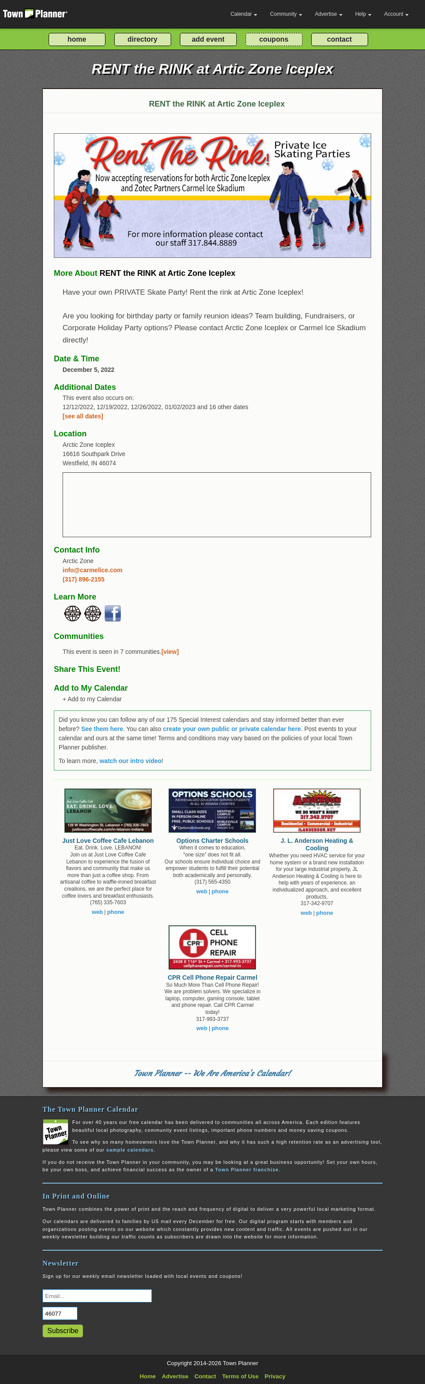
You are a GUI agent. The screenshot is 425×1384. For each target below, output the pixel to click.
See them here (102, 728)
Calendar (244, 14)
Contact (205, 1376)
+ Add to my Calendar (92, 699)
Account (396, 14)
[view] (170, 651)
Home (148, 1376)
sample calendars (130, 1149)
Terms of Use (240, 1376)
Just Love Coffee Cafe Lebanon (108, 840)
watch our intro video (130, 760)
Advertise (329, 14)
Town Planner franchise (246, 1169)
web (97, 912)
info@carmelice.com (93, 570)
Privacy (275, 1376)
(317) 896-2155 (84, 579)
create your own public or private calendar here (232, 728)
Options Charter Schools (212, 840)
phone (115, 912)
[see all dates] (83, 416)
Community (286, 14)
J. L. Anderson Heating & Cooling (317, 844)
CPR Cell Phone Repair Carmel (212, 977)
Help (363, 14)
